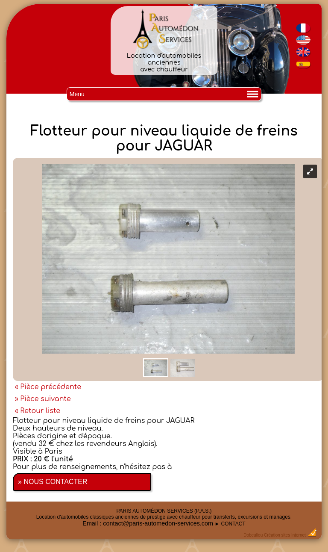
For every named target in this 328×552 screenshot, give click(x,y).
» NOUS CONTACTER (52, 481)
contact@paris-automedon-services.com (158, 523)
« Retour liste (37, 411)
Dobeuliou (253, 535)
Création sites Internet (285, 535)
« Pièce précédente (48, 387)
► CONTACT (229, 524)
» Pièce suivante (43, 399)
